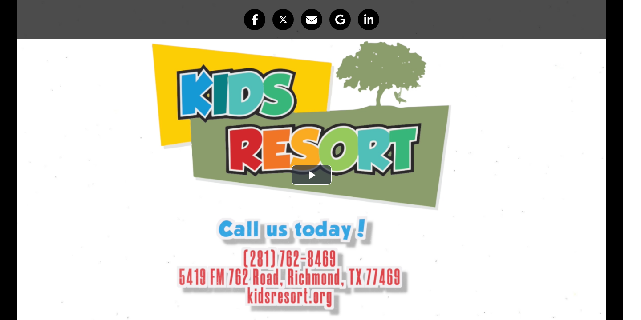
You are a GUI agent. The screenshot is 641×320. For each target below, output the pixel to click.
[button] (254, 19)
